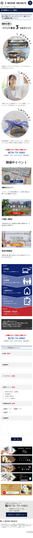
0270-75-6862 (16, 152)
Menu (30, 3)
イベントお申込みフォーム (11, 348)
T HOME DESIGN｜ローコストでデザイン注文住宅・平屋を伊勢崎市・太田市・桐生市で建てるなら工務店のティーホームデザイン (16, 526)
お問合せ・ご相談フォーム (16, 514)
